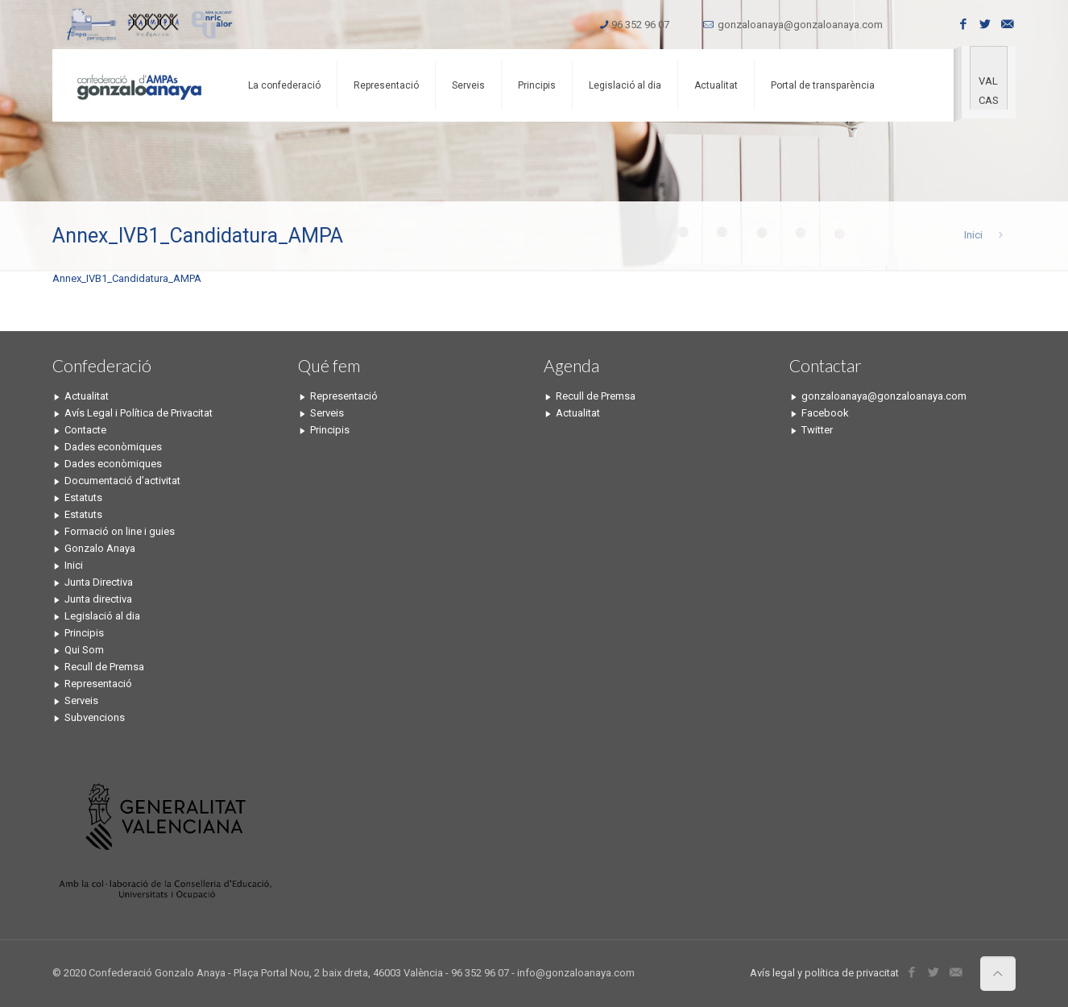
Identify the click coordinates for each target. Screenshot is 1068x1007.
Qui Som (84, 650)
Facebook (825, 413)
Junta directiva (98, 599)
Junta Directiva (98, 582)
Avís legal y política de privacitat (824, 973)
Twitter (817, 430)
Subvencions (94, 717)
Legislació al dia (102, 616)
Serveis (81, 700)
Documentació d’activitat (122, 480)
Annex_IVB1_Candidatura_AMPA (126, 278)
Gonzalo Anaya (99, 548)
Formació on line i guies (119, 531)
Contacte (85, 430)
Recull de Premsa (104, 667)
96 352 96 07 (640, 25)
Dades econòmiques (113, 447)
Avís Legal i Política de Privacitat (138, 413)
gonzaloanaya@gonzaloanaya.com (800, 25)
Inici (973, 235)
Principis (84, 633)
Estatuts (83, 497)
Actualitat (86, 396)
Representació (98, 684)
